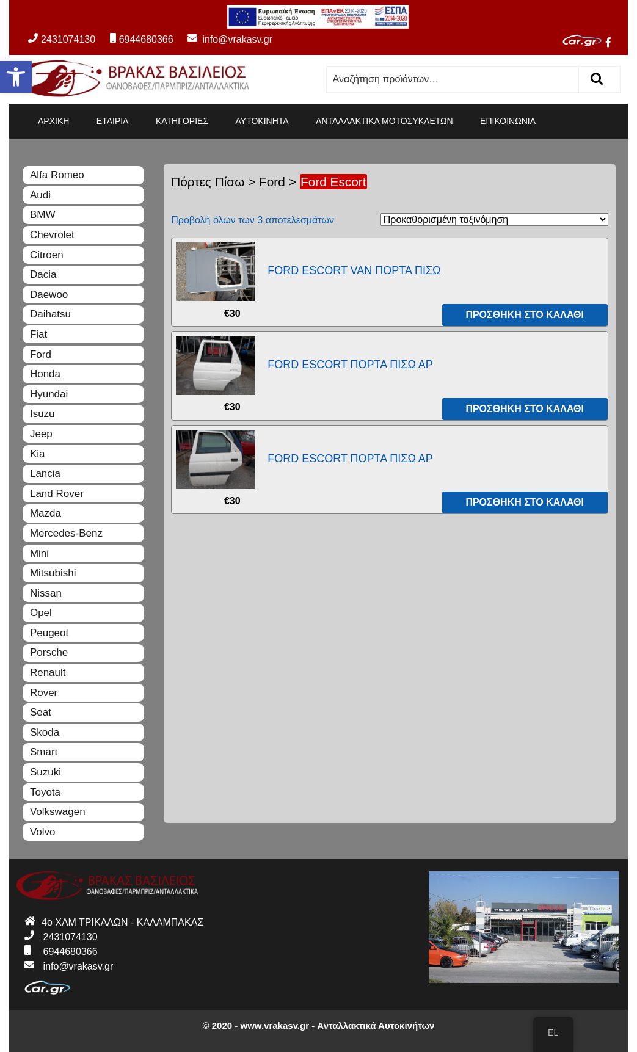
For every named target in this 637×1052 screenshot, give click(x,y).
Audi (40, 195)
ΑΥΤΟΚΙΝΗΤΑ (262, 121)
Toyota (45, 792)
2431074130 (61, 39)
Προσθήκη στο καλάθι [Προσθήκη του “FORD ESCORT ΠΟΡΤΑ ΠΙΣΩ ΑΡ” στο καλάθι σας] (524, 409)
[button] (16, 77)
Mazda (45, 513)
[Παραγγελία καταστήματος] (494, 219)
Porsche (49, 652)
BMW (43, 214)
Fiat (38, 334)
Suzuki (45, 772)
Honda (45, 374)
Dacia (43, 274)
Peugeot (49, 633)
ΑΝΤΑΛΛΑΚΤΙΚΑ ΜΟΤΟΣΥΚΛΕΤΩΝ (384, 121)
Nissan (46, 593)
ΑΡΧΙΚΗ (53, 121)
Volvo (43, 832)
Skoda (44, 732)
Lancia (45, 473)
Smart (43, 752)
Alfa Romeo (57, 175)
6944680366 (141, 39)
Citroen (47, 255)
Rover (43, 692)
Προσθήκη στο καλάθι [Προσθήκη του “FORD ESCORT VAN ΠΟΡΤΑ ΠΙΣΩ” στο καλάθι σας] (524, 315)
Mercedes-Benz (66, 533)
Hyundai (49, 394)
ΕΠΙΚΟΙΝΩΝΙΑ (508, 121)
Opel (41, 613)
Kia (37, 454)
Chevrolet (52, 235)
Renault (48, 672)
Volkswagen (58, 812)
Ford (272, 182)
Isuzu (42, 413)
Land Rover (57, 493)
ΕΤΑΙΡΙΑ (112, 121)
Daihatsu (50, 314)
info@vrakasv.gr (224, 39)
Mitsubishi (53, 573)
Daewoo (49, 294)
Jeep (41, 434)
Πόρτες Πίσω (207, 182)
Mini (39, 553)
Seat (40, 712)
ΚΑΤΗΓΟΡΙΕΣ (182, 121)
